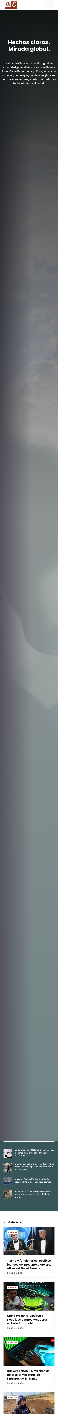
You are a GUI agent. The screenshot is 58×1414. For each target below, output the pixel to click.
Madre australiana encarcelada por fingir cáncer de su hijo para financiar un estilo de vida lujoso (34, 1167)
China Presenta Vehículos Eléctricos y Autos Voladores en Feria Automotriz (27, 1319)
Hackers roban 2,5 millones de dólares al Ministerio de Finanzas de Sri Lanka (28, 1375)
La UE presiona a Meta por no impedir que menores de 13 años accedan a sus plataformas (34, 1153)
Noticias (12, 1232)
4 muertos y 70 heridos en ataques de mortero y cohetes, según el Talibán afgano (33, 1194)
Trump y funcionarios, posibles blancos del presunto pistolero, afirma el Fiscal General (29, 1264)
